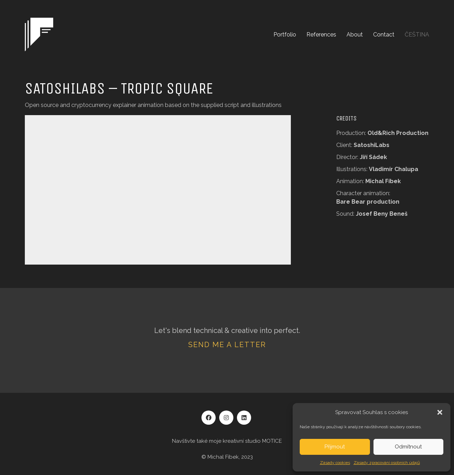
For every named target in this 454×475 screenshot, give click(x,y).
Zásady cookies (335, 462)
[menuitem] (417, 34)
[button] (439, 412)
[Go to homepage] (39, 34)
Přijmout (335, 446)
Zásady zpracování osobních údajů (387, 462)
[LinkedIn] (244, 418)
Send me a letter (227, 344)
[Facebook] (208, 418)
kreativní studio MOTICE (252, 441)
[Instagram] (226, 418)
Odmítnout (408, 446)
